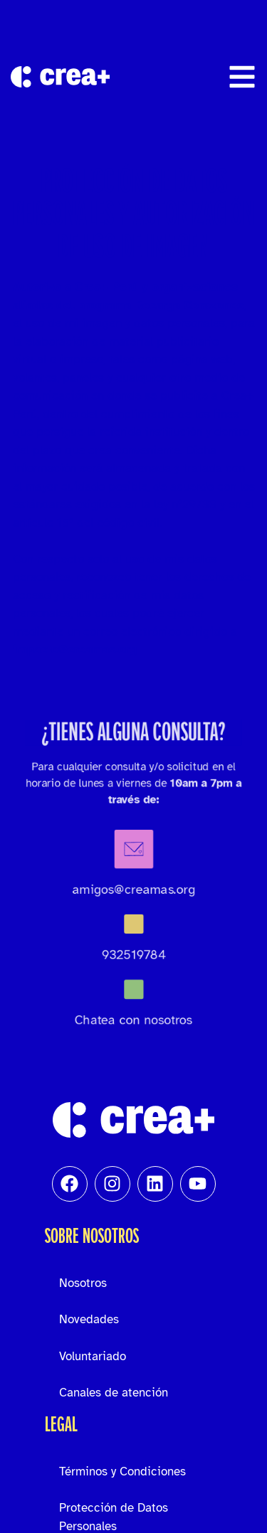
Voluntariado (92, 1356)
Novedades (89, 1319)
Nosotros (83, 1283)
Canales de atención (113, 1392)
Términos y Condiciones (122, 1471)
